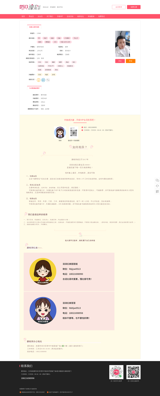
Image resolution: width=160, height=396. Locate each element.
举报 (130, 61)
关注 (120, 61)
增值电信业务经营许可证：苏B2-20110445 (33, 392)
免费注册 (134, 7)
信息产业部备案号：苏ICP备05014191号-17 (61, 392)
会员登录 (119, 7)
